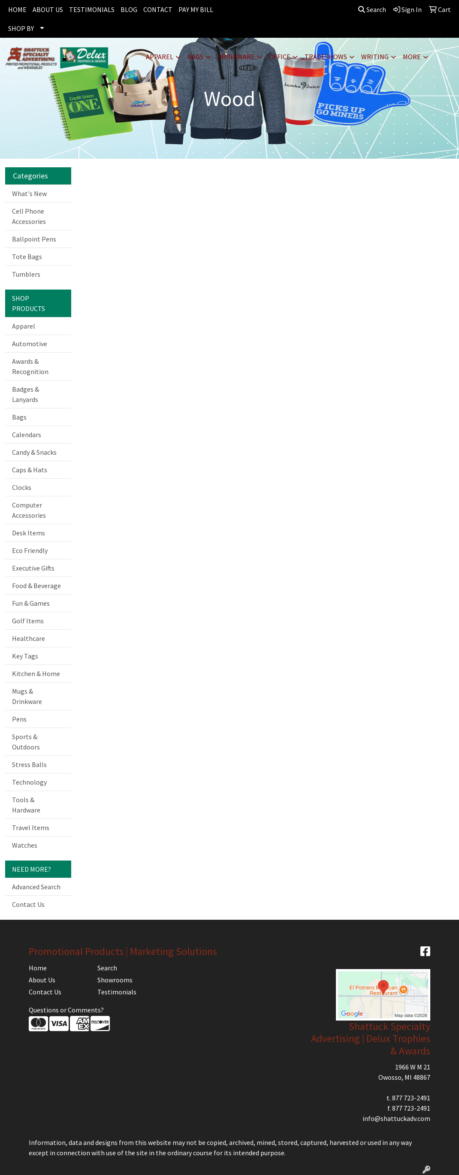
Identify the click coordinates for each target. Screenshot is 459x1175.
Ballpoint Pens (34, 239)
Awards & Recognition (30, 366)
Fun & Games (31, 603)
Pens (19, 719)
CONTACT (157, 9)
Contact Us (28, 904)
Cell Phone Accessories (29, 216)
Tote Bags (27, 256)
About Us (42, 980)
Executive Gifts (33, 568)
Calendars (26, 434)
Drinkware (236, 56)
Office (279, 56)
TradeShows (326, 56)
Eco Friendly (30, 550)
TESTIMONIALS (92, 9)
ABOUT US (48, 9)
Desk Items (28, 533)
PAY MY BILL (195, 9)
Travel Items (30, 827)
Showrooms (115, 980)
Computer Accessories (29, 510)
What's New (29, 193)
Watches (24, 845)
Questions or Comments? (66, 1010)
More (412, 56)
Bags (195, 56)
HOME (17, 9)
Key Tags (25, 656)
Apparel (159, 56)
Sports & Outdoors (26, 741)
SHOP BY (21, 28)
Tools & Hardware (26, 804)
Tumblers (26, 274)
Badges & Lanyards (25, 394)
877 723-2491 (411, 1097)
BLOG (129, 9)
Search (372, 9)
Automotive (29, 343)
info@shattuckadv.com (396, 1118)
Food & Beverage (36, 585)
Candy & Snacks (34, 452)
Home (38, 968)
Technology (29, 782)
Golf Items (28, 620)
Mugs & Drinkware (27, 696)
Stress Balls (29, 764)
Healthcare (28, 638)
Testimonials (116, 992)
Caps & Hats (29, 469)
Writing (375, 56)
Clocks (21, 487)
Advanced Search (36, 886)
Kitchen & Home (36, 673)
